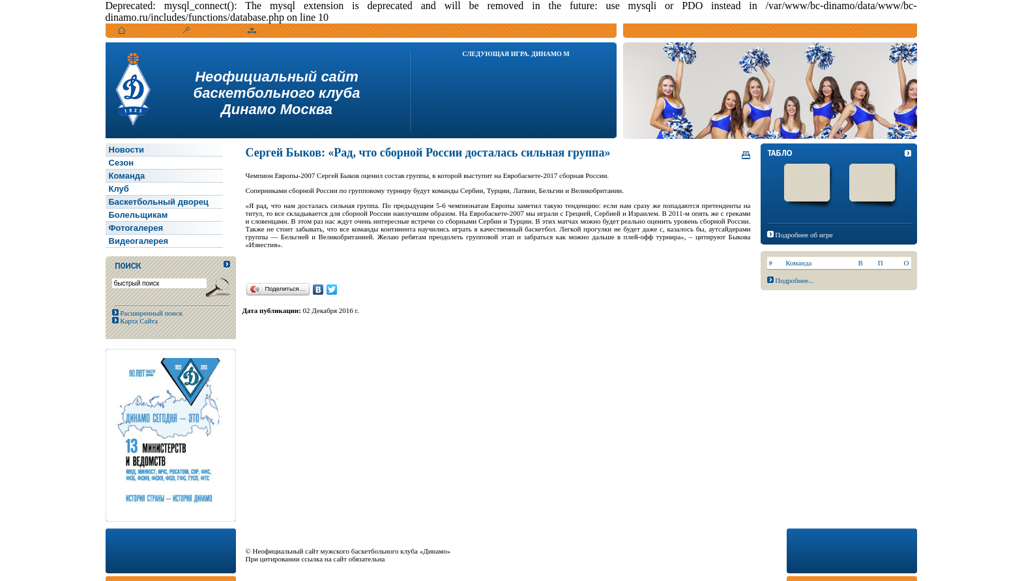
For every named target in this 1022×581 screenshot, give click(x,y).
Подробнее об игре (803, 235)
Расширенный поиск (151, 313)
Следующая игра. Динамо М (516, 53)
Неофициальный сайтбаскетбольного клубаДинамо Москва (277, 92)
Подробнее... (794, 280)
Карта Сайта (138, 321)
